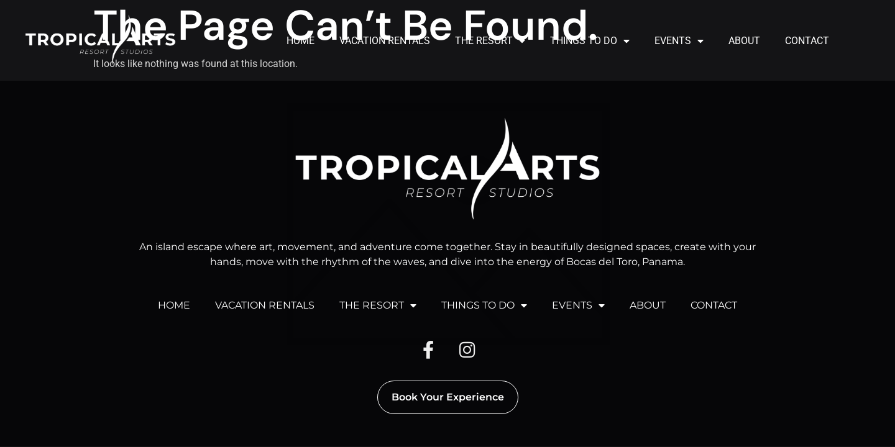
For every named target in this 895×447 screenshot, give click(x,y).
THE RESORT (490, 41)
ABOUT (744, 41)
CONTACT (807, 41)
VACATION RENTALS (384, 41)
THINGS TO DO (590, 41)
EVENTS (679, 41)
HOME (300, 41)
